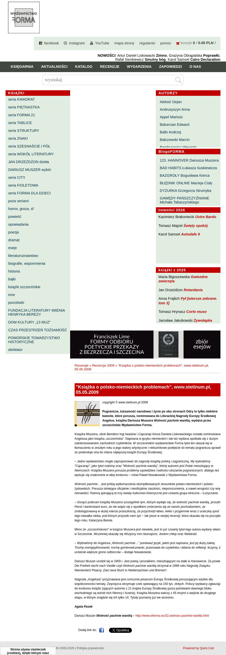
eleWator (15, 350)
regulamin (147, 43)
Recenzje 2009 (103, 365)
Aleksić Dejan (171, 102)
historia (14, 271)
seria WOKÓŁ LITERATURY (31, 154)
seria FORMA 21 (21, 115)
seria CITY (16, 177)
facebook (51, 43)
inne (11, 295)
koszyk (186, 43)
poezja (13, 232)
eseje (12, 248)
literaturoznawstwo (23, 256)
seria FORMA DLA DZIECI (29, 193)
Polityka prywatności (90, 648)
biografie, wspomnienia (26, 263)
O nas (195, 67)
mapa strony (124, 43)
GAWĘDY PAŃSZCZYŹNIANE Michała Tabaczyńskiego (184, 200)
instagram (77, 43)
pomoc (165, 43)
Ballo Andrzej (170, 132)
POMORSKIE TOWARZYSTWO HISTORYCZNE (34, 340)
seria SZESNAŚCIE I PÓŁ (29, 146)
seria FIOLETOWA (23, 185)
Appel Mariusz (171, 117)
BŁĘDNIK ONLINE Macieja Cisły (186, 183)
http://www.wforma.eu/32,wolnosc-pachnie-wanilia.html (172, 615)
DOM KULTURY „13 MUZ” (29, 322)
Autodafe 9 (190, 234)
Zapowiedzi (170, 67)
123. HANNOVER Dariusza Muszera (189, 160)
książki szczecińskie (24, 287)
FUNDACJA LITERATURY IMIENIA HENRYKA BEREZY (36, 312)
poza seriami (18, 201)
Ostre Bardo (205, 217)
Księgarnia (22, 67)
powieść (14, 217)
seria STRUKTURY (23, 131)
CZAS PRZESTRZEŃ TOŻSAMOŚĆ (37, 330)
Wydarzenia (139, 67)
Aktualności (54, 67)
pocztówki (16, 303)
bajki (12, 279)
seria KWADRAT (21, 99)
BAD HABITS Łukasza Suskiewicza (188, 168)
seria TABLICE (20, 123)
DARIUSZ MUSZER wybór (29, 170)
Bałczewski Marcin (175, 140)
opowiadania (18, 224)
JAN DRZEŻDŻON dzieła (28, 162)
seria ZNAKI (18, 138)
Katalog (84, 67)
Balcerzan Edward (174, 125)
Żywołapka (202, 320)
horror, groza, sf (21, 209)
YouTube (102, 43)
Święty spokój (195, 226)
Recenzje (110, 67)
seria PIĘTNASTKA (24, 107)
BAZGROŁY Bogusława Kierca (185, 175)
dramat (13, 240)
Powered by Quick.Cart (198, 648)
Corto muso (196, 312)
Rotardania (193, 290)
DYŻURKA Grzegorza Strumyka (185, 191)
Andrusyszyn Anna (175, 109)
